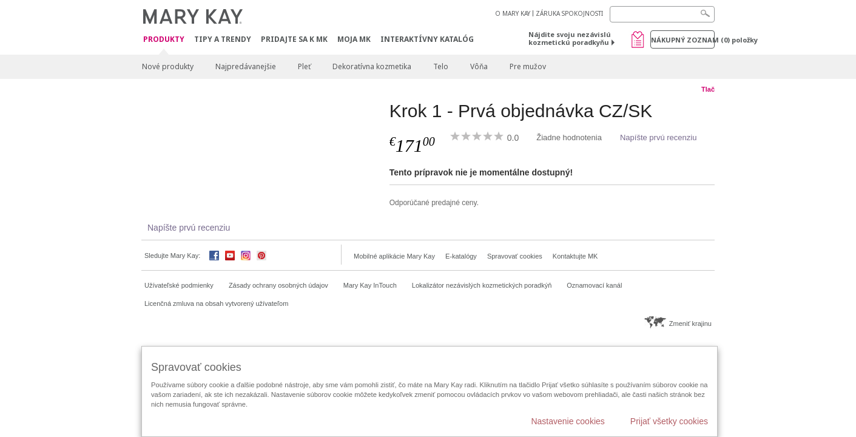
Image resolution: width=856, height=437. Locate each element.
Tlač (708, 89)
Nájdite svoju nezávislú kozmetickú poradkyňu (569, 38)
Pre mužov (528, 66)
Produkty (163, 39)
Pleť (304, 66)
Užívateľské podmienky (179, 285)
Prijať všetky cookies (669, 421)
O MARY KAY (512, 13)
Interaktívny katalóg (427, 39)
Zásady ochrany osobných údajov (278, 285)
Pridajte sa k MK (294, 39)
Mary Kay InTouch (370, 285)
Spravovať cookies (514, 256)
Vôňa (479, 66)
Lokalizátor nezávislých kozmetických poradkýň (482, 285)
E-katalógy (461, 256)
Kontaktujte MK (575, 256)
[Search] (662, 14)
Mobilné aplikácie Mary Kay (394, 256)
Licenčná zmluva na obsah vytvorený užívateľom (216, 303)
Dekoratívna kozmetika (371, 66)
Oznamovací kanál (594, 285)
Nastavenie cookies (567, 421)
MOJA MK (354, 39)
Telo (440, 66)
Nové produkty (168, 66)
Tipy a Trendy (222, 39)
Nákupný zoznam (683, 39)
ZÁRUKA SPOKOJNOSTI (569, 13)
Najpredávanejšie (245, 66)
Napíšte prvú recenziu (658, 137)
